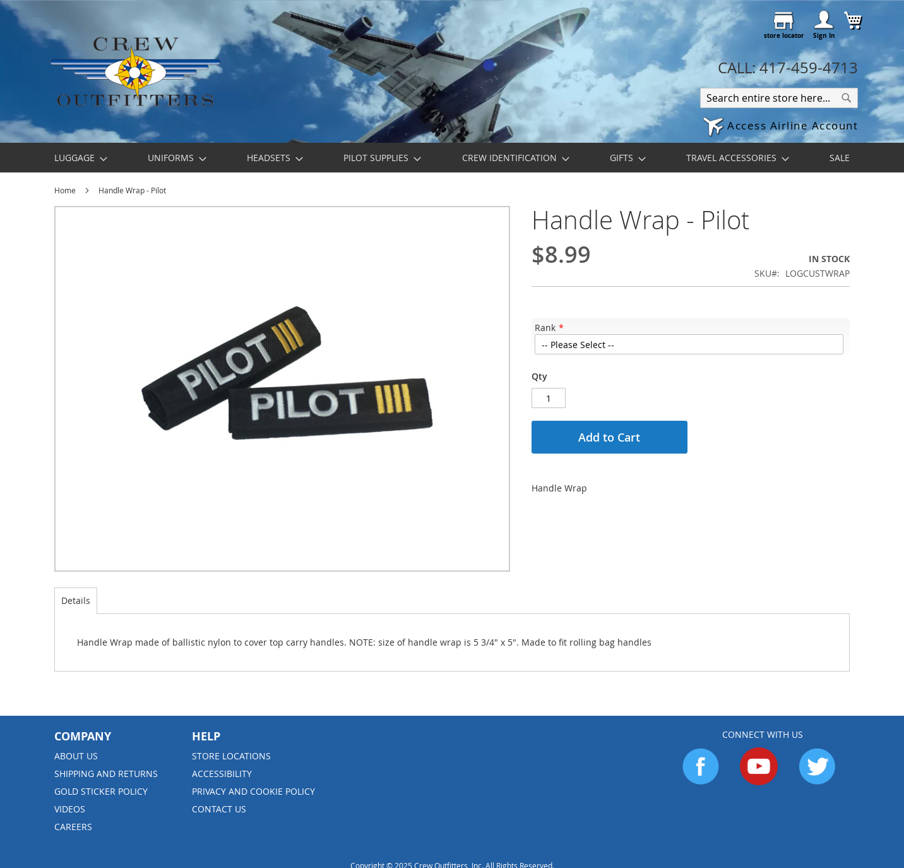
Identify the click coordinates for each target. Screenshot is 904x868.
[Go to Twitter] (817, 782)
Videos (69, 809)
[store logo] (135, 71)
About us (76, 756)
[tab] (75, 601)
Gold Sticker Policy (101, 791)
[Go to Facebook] (700, 782)
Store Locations (231, 756)
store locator (784, 35)
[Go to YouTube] (759, 782)
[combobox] (779, 98)
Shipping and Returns (106, 774)
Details (75, 600)
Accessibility (222, 774)
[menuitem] (77, 157)
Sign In (824, 35)
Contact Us (219, 809)
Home (65, 190)
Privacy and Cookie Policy (253, 791)
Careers (73, 827)
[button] (780, 127)
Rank (545, 328)
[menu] (452, 157)
